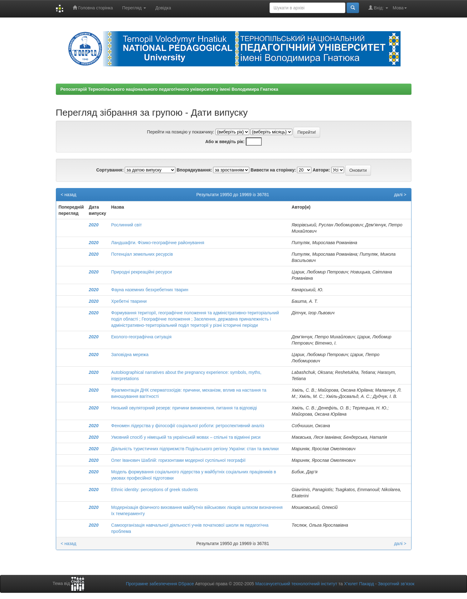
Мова (400, 7)
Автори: (321, 169)
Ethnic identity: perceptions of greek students (154, 489)
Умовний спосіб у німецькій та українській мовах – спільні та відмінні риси (185, 437)
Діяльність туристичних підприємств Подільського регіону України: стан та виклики (195, 448)
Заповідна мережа (129, 354)
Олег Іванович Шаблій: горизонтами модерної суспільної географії (178, 460)
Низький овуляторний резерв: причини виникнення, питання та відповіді (184, 407)
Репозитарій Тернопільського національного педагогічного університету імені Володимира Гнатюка (169, 89)
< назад (68, 194)
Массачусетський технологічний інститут (296, 583)
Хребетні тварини (129, 301)
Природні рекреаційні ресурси (141, 271)
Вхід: (378, 7)
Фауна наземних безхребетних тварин (149, 289)
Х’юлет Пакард (359, 583)
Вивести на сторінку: (273, 169)
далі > (400, 194)
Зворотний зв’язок (396, 583)
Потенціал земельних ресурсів (142, 254)
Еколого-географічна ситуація (141, 336)
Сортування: (110, 169)
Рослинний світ (126, 224)
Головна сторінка (93, 7)
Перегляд (134, 7)
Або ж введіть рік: (225, 141)
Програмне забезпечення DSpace (160, 583)
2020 (94, 224)
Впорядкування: (194, 169)
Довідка (163, 7)
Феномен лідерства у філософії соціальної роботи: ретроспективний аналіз (187, 425)
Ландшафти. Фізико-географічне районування (157, 242)
